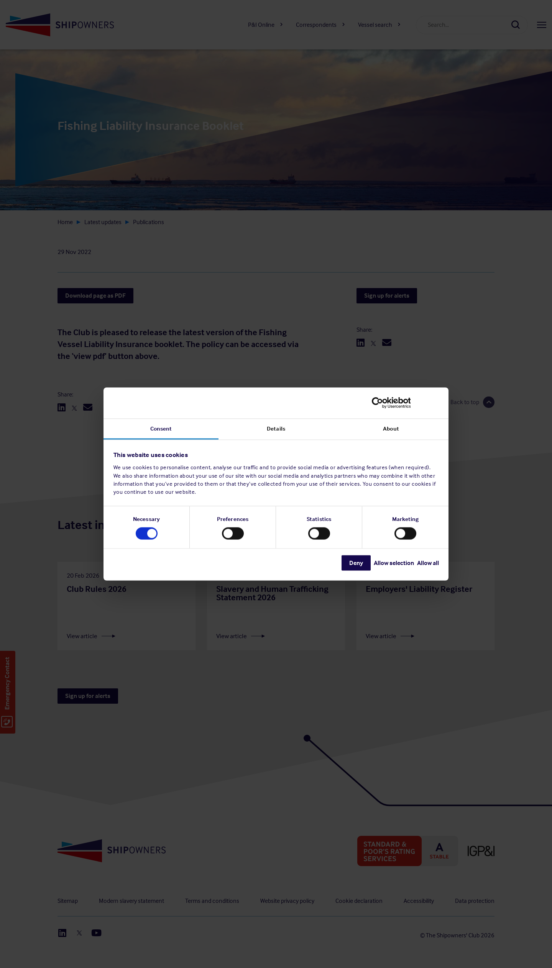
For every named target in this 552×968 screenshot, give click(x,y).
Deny (356, 563)
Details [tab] (276, 428)
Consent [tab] (161, 428)
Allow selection (394, 563)
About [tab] (391, 428)
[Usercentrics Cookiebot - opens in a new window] (405, 403)
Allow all (428, 563)
